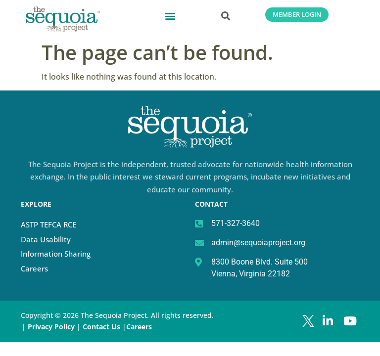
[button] (170, 15)
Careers (34, 268)
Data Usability (46, 239)
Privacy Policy (51, 326)
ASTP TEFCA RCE (48, 224)
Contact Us (102, 326)
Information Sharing (56, 254)
